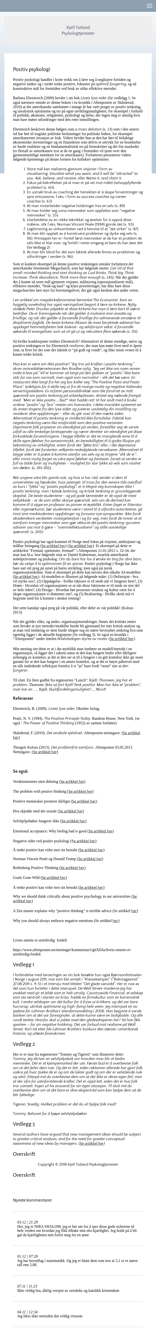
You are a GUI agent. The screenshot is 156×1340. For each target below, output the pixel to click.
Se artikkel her (53, 546)
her (134, 911)
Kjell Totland (78, 27)
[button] (149, 6)
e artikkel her (84, 841)
